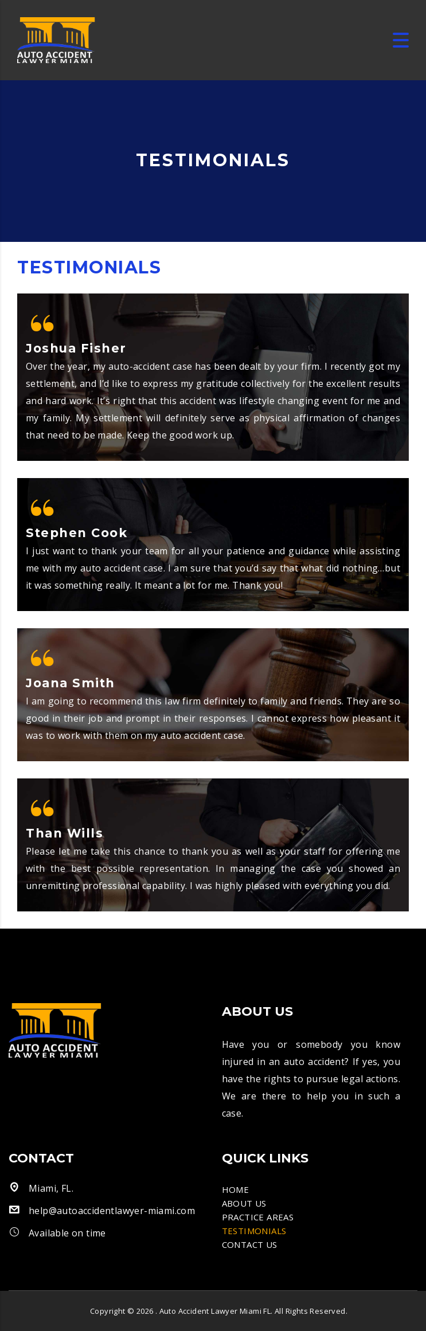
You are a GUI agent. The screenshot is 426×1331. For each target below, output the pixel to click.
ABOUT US (244, 1203)
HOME (235, 1189)
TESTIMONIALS (254, 1230)
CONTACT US (250, 1244)
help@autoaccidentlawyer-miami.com (112, 1210)
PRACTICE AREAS (258, 1217)
